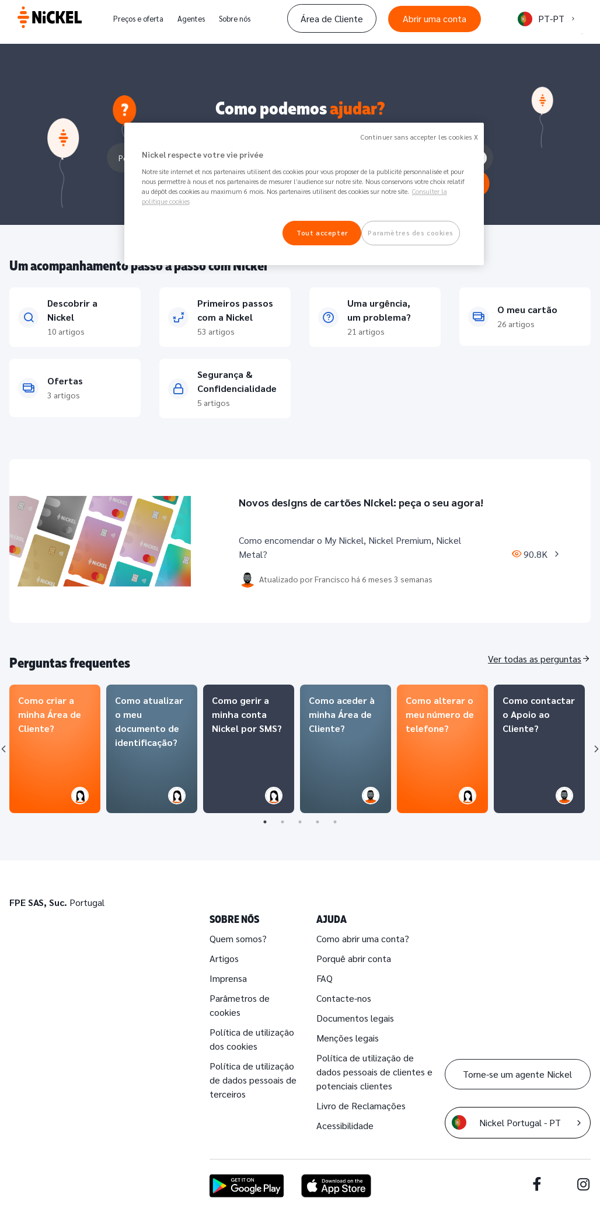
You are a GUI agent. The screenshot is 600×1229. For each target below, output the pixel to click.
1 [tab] (265, 822)
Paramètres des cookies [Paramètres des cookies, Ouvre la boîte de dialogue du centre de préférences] (411, 232)
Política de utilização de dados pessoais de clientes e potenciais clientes (374, 1071)
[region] (304, 194)
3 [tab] (300, 822)
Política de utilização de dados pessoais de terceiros (253, 1080)
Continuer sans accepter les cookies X (419, 137)
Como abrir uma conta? (362, 938)
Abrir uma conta (434, 18)
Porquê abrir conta (353, 958)
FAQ (324, 978)
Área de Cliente (332, 18)
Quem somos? (238, 938)
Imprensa (228, 978)
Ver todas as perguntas (534, 658)
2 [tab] (282, 822)
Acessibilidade (345, 1125)
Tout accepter (321, 232)
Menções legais (347, 1038)
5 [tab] (335, 822)
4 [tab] (317, 822)
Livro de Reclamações (361, 1105)
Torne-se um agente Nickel (517, 1074)
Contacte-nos (343, 998)
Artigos (224, 958)
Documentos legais (355, 1018)
